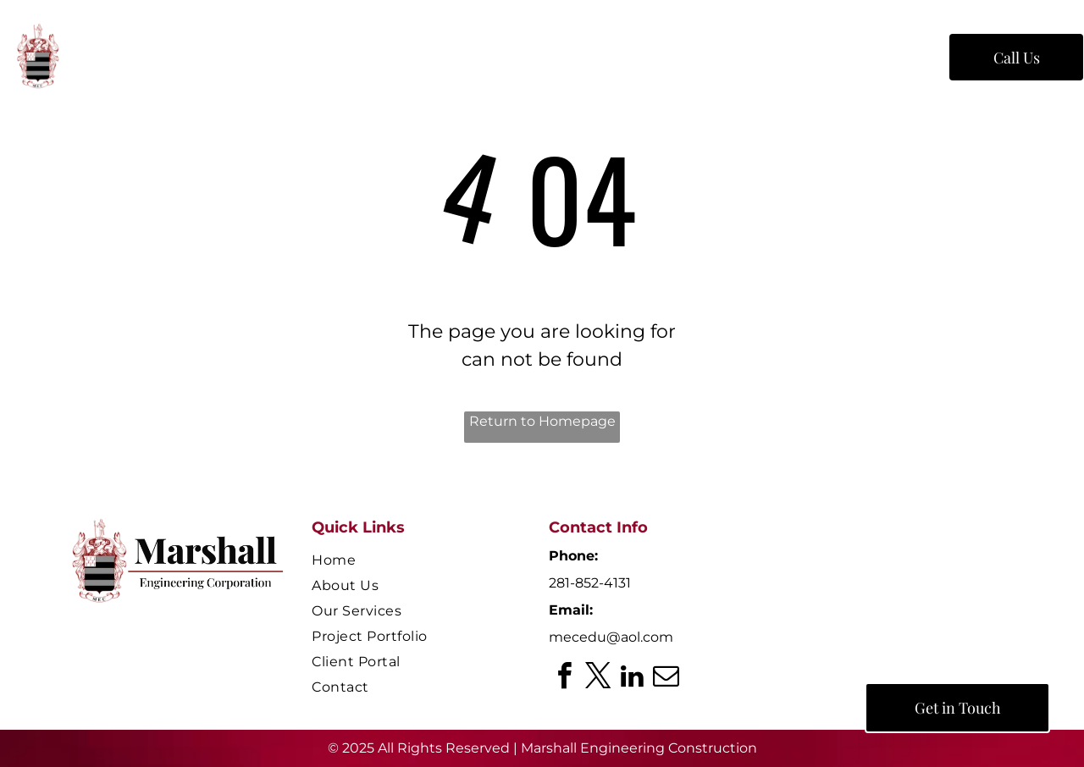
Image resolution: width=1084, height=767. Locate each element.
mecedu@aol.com (611, 637)
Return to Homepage (542, 421)
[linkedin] (632, 678)
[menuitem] (284, 61)
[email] (665, 678)
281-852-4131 (590, 583)
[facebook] (564, 678)
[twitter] (598, 678)
